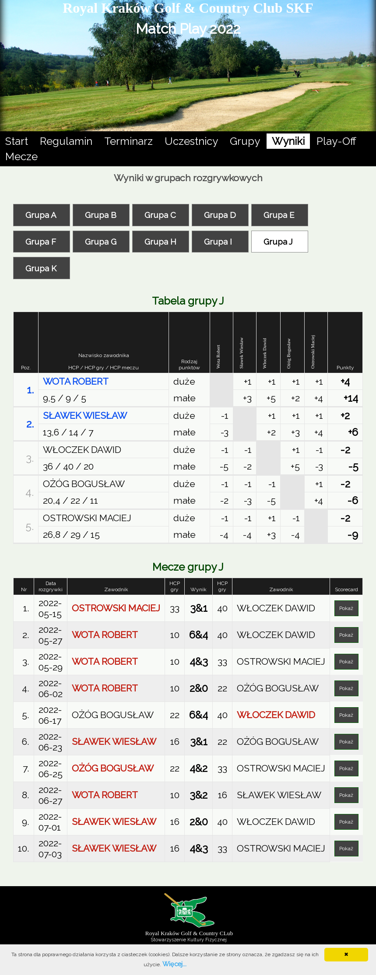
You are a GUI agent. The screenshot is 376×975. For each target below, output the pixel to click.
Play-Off (336, 141)
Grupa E (279, 215)
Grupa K (40, 268)
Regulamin (66, 141)
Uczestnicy (191, 141)
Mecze (21, 156)
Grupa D (220, 215)
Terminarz (128, 141)
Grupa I (218, 241)
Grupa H (160, 241)
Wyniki (288, 140)
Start (16, 141)
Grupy (245, 141)
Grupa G (100, 241)
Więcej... (174, 964)
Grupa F (40, 241)
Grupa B (100, 215)
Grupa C (160, 215)
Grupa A (40, 215)
